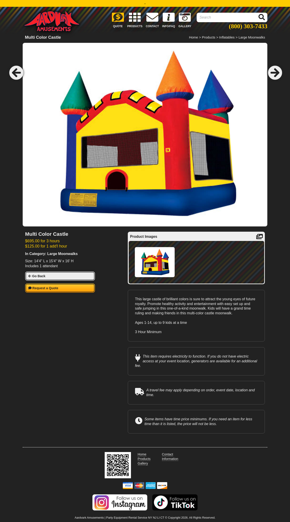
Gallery (143, 463)
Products (208, 37)
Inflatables (226, 37)
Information (170, 459)
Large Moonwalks (252, 37)
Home (193, 37)
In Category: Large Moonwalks (51, 254)
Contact (167, 454)
